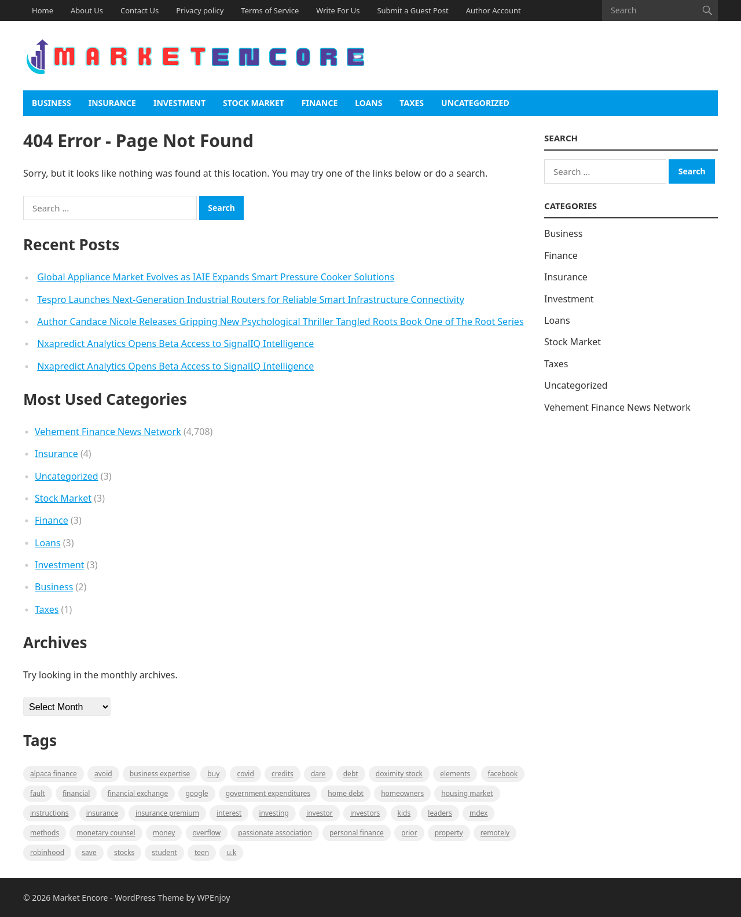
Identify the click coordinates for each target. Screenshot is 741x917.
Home (42, 10)
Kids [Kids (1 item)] (404, 813)
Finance (320, 102)
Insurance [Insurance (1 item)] (102, 813)
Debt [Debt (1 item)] (350, 774)
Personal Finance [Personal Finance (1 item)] (356, 833)
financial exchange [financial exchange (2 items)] (138, 793)
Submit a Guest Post (412, 10)
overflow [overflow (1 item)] (207, 833)
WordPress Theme (149, 897)
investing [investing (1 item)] (274, 813)
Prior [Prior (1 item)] (409, 833)
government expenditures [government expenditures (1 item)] (268, 793)
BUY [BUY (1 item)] (213, 774)
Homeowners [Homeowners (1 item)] (402, 793)
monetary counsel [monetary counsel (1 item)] (105, 833)
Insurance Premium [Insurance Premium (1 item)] (167, 813)
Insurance (112, 102)
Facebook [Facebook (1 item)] (503, 774)
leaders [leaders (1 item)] (440, 813)
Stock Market (253, 102)
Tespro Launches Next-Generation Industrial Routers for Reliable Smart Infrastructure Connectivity (250, 299)
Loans (368, 102)
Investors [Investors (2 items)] (365, 813)
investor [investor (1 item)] (319, 813)
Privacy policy (199, 10)
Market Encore (80, 897)
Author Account (493, 10)
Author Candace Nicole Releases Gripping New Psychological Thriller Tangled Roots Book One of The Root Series (280, 321)
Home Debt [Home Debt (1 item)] (346, 793)
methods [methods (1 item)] (44, 833)
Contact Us (139, 10)
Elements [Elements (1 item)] (455, 774)
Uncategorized (475, 102)
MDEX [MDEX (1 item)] (478, 813)
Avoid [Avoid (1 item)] (103, 774)
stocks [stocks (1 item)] (124, 852)
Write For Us (338, 10)
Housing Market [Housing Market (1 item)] (467, 793)
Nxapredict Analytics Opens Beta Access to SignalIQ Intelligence (175, 343)
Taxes (411, 102)
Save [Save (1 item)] (89, 852)
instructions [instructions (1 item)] (49, 813)
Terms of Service (270, 10)
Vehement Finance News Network (108, 431)
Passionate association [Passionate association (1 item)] (275, 833)
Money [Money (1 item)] (164, 833)
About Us (87, 10)
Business (51, 102)
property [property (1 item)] (449, 833)
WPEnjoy (213, 897)
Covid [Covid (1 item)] (245, 774)
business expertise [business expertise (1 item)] (160, 774)
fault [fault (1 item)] (37, 793)
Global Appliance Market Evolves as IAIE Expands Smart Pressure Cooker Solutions (215, 277)
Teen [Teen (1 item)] (202, 852)
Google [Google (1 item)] (196, 793)
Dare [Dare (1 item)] (318, 774)
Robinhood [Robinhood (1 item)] (47, 852)
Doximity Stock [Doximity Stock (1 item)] (399, 774)
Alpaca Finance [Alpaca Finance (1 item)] (53, 774)
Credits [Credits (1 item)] (283, 774)
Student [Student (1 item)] (164, 852)
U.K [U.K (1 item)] (231, 852)
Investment (179, 102)
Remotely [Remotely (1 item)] (494, 833)
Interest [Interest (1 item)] (229, 813)
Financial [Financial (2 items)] (76, 793)
